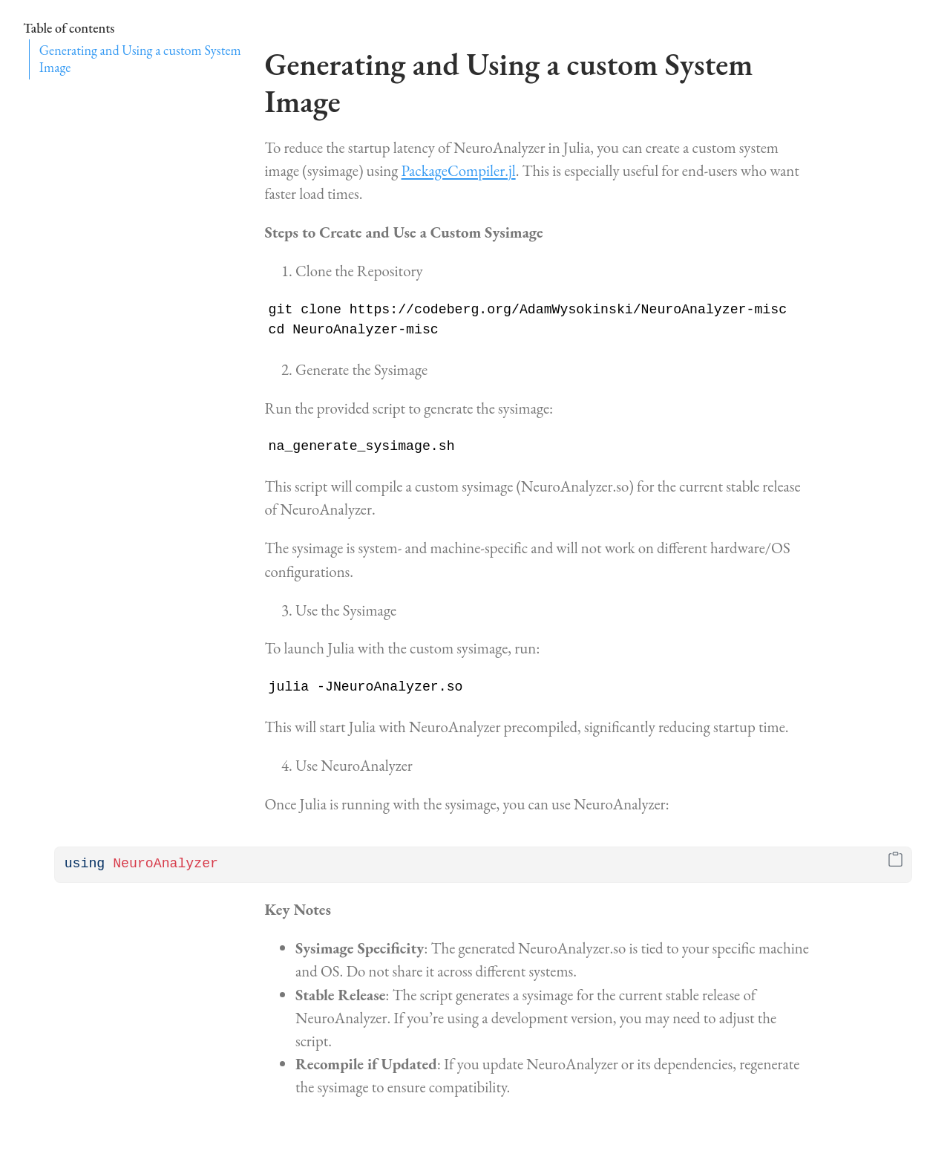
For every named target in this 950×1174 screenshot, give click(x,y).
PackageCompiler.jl (459, 170)
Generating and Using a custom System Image (140, 59)
